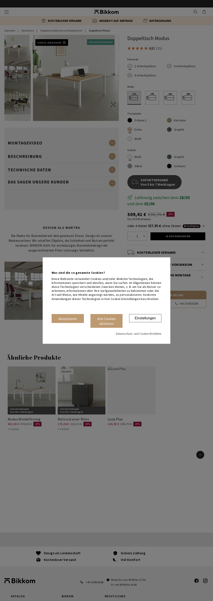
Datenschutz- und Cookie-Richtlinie (138, 334)
